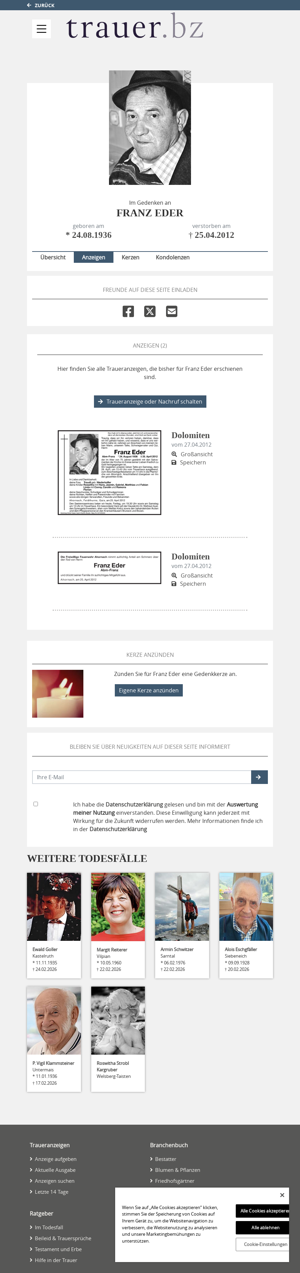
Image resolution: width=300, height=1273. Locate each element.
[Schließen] (282, 1195)
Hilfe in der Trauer (56, 1260)
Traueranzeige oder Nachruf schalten (150, 401)
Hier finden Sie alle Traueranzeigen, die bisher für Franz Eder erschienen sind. (150, 373)
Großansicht (192, 454)
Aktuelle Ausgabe (55, 1169)
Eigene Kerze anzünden (149, 690)
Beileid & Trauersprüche (63, 1238)
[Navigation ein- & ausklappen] (41, 28)
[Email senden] (142, 777)
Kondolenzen (173, 257)
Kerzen (130, 257)
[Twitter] (149, 310)
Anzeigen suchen (54, 1180)
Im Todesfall (49, 1227)
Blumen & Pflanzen (177, 1169)
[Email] (171, 310)
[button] (259, 777)
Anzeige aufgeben (56, 1158)
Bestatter (165, 1158)
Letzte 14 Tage (51, 1191)
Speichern (189, 462)
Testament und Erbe (58, 1249)
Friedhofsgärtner (174, 1180)
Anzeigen (93, 257)
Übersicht (53, 257)
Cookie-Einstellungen (266, 1244)
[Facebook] (128, 310)
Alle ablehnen (265, 1227)
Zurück (40, 5)
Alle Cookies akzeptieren (266, 1211)
